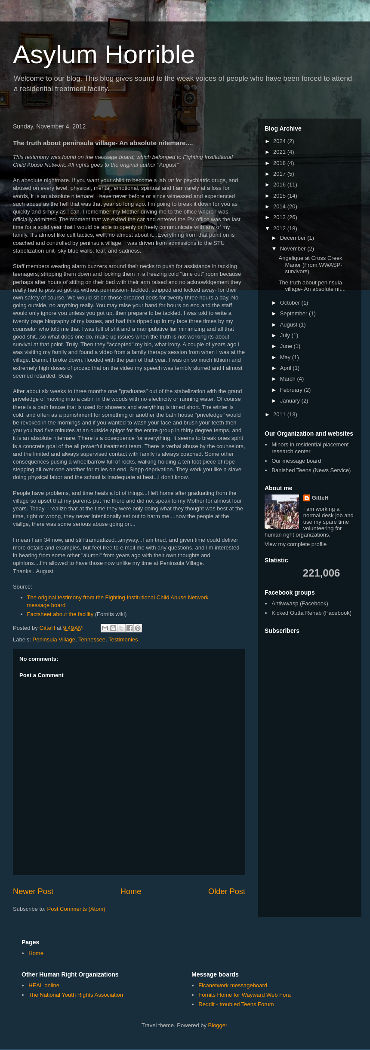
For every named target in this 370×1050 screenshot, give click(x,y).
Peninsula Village (54, 639)
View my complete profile (296, 544)
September (294, 313)
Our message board (296, 461)
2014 (280, 206)
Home (131, 891)
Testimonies (123, 639)
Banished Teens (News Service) (311, 470)
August (289, 324)
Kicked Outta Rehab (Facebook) (311, 613)
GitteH (320, 497)
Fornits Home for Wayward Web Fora (244, 995)
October (291, 302)
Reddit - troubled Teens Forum (236, 1004)
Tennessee (91, 639)
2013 (280, 217)
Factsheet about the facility (60, 614)
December (294, 238)
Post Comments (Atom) (76, 909)
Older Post (226, 891)
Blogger (217, 1025)
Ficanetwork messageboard (232, 985)
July (286, 335)
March (288, 378)
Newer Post (33, 891)
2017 (280, 174)
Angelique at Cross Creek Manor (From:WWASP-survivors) (310, 265)
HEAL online (43, 985)
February (292, 390)
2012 (280, 228)
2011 (280, 414)
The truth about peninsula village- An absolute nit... (311, 286)
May (286, 357)
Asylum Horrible (104, 54)
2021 (280, 152)
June (287, 346)
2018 (280, 163)
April (286, 368)
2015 (280, 195)
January (291, 400)
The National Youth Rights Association (75, 995)
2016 (280, 184)
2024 (280, 141)
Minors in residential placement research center (309, 448)
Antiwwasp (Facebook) (299, 603)
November (294, 248)
